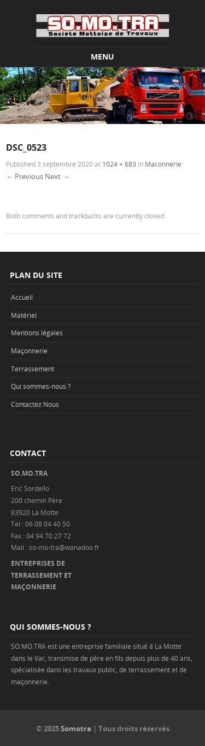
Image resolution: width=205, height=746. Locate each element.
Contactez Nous (35, 404)
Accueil (22, 297)
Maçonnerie (29, 350)
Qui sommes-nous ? (41, 386)
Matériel (24, 315)
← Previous (24, 176)
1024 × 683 (119, 163)
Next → (57, 176)
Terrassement (32, 368)
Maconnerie (163, 163)
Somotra (76, 728)
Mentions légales (37, 332)
